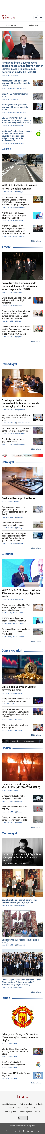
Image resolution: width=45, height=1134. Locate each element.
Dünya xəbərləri (12, 650)
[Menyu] (41, 17)
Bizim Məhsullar (14, 1108)
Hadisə (6, 748)
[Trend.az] (8, 17)
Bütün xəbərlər (36, 241)
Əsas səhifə (11, 25)
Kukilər (37, 1112)
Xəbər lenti (33, 25)
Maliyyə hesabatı (26, 1104)
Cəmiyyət (8, 462)
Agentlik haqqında (9, 1104)
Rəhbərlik (39, 1104)
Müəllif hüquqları (30, 1108)
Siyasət (6, 246)
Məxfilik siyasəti (26, 1112)
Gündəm (7, 554)
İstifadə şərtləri (10, 1112)
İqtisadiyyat (9, 364)
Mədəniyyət (9, 833)
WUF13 (6, 149)
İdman (6, 998)
